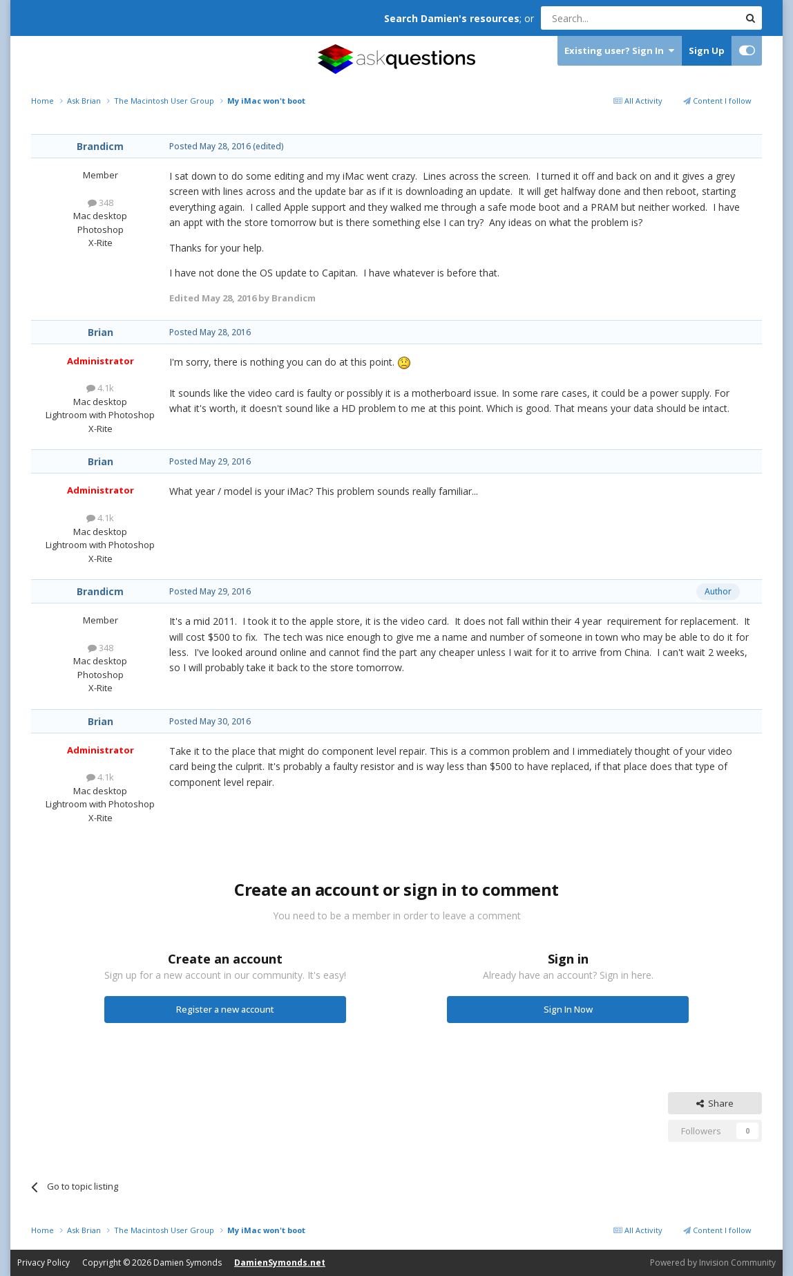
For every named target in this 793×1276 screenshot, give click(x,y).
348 (100, 202)
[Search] (606, 18)
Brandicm (100, 146)
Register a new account (225, 1009)
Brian (100, 332)
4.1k (100, 388)
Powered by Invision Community (713, 1262)
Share (715, 1103)
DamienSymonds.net (279, 1262)
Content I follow (717, 100)
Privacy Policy (43, 1262)
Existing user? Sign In (619, 51)
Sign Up (707, 50)
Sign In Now (568, 1009)
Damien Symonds (187, 1262)
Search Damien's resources (451, 18)
